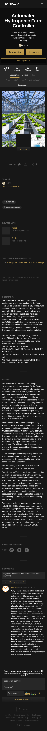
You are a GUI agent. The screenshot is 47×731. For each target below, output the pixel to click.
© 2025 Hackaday (23, 725)
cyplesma (14, 587)
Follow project (15, 52)
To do (14, 238)
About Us (8, 715)
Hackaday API (36, 718)
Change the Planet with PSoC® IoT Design (25, 263)
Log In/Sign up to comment (14, 582)
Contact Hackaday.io (21, 715)
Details (25, 75)
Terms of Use (10, 718)
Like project (34, 52)
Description (14, 75)
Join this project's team (12, 187)
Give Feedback (37, 715)
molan (14, 228)
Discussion (23, 85)
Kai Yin (23, 45)
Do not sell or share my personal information (23, 720)
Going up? (23, 709)
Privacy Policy (23, 718)
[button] (42, 4)
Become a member (10, 674)
